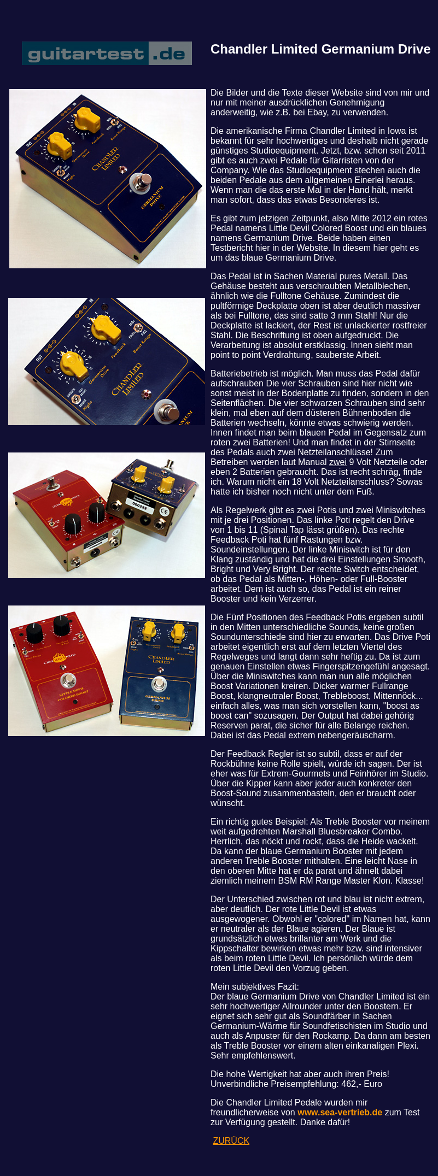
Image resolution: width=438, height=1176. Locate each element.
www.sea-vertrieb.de (339, 1112)
